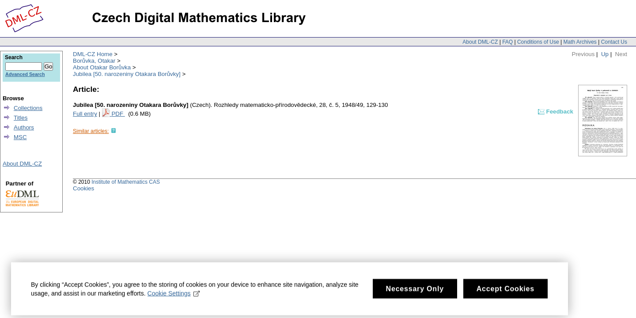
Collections (28, 108)
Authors (24, 127)
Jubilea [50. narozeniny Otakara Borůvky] (127, 74)
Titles (20, 117)
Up (605, 54)
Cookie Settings (174, 297)
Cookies (83, 188)
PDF (118, 113)
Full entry (85, 113)
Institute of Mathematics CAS (125, 182)
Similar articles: (91, 131)
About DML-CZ (480, 42)
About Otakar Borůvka (102, 67)
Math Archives (579, 42)
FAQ (507, 42)
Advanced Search (25, 74)
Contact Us (614, 42)
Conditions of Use (538, 42)
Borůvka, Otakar (94, 60)
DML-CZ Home (93, 54)
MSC (20, 137)
